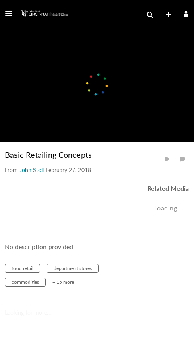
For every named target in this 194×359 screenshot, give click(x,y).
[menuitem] (149, 15)
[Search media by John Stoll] (31, 170)
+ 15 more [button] (63, 282)
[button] (11, 13)
